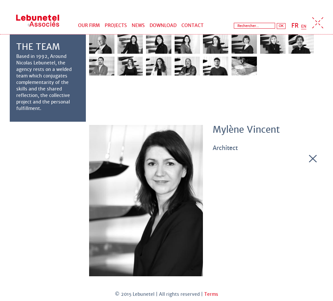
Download (163, 25)
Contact (192, 25)
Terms (211, 294)
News (138, 25)
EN (303, 26)
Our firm (89, 25)
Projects (116, 25)
